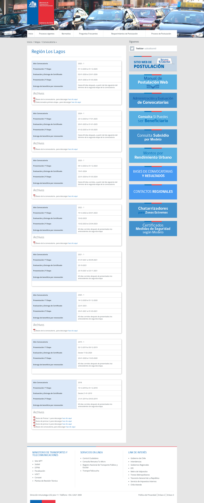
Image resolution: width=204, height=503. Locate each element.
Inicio (30, 34)
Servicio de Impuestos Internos (143, 481)
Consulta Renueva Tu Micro (94, 461)
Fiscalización (40, 471)
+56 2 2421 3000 (75, 495)
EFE (132, 468)
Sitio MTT (38, 461)
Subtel (37, 464)
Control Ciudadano (90, 458)
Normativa (66, 34)
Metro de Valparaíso (139, 471)
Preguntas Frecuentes (88, 34)
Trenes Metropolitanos (140, 475)
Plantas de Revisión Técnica (46, 481)
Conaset (38, 477)
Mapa (37, 42)
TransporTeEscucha (91, 470)
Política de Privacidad (147, 495)
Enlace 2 (161, 495)
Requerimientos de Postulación (124, 34)
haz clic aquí (72, 99)
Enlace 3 (170, 495)
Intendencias (136, 461)
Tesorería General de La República (145, 478)
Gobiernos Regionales (140, 465)
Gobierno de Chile (138, 458)
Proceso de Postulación (161, 34)
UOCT (37, 474)
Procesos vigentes (46, 34)
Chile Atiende (136, 484)
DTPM (37, 467)
